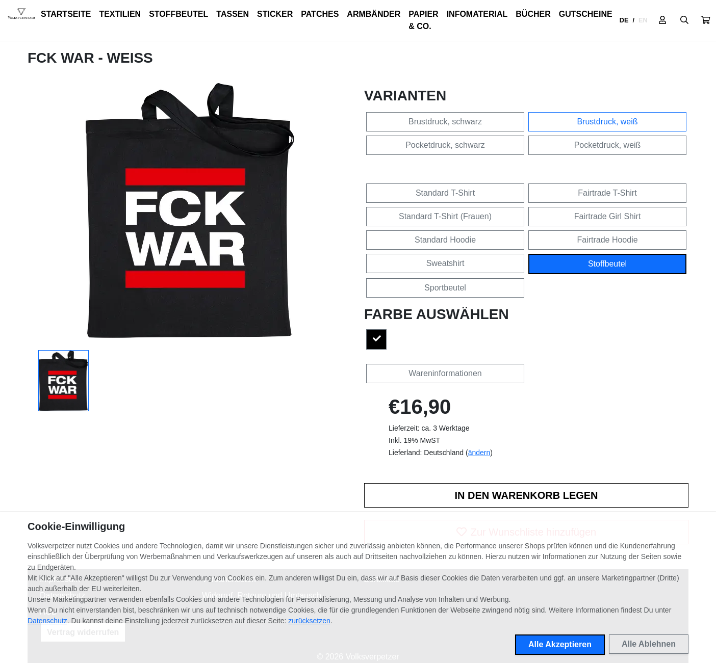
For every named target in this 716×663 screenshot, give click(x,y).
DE (624, 20)
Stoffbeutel (178, 14)
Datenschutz (47, 621)
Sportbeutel (445, 287)
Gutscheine (585, 14)
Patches (320, 14)
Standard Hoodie (445, 239)
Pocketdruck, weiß (607, 145)
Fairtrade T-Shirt (607, 193)
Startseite (66, 14)
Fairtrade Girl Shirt (607, 216)
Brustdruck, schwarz (445, 121)
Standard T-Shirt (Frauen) (445, 216)
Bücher (533, 14)
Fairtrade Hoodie (607, 239)
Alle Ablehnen (649, 644)
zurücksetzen (309, 621)
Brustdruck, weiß (607, 121)
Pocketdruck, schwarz (445, 145)
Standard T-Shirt (445, 193)
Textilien (120, 14)
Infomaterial (477, 14)
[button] (705, 20)
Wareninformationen (444, 373)
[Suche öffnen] (684, 20)
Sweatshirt (445, 263)
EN (643, 20)
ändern (479, 452)
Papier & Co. (423, 20)
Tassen (232, 14)
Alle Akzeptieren (560, 644)
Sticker (275, 14)
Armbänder (373, 14)
